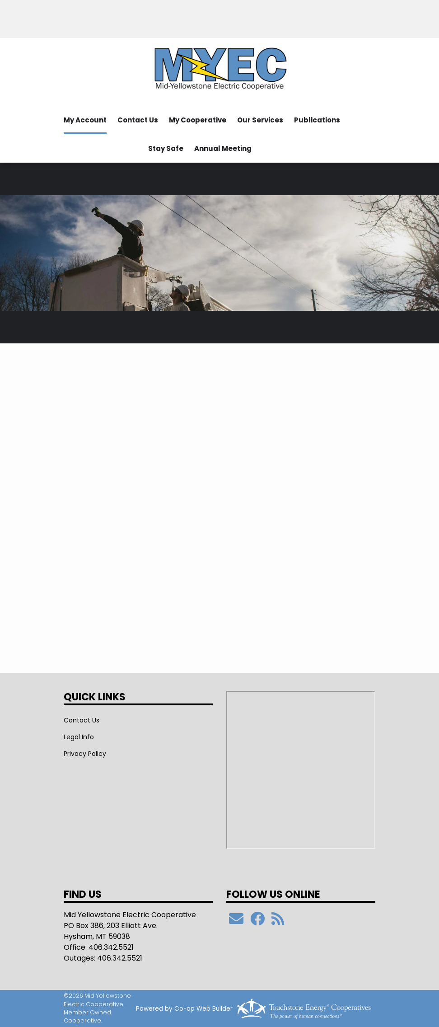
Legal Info (79, 736)
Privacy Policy (85, 753)
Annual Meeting (223, 148)
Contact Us (137, 120)
